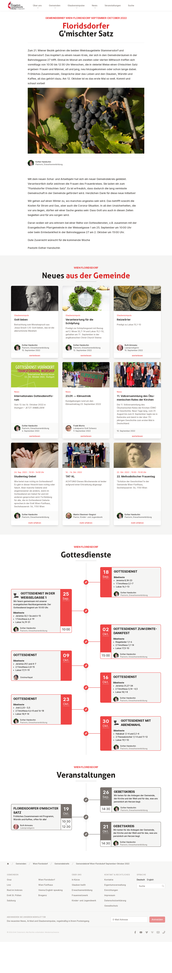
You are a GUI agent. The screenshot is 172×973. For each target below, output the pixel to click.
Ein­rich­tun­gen (111, 890)
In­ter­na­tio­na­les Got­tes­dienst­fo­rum (34, 397)
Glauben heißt (79, 885)
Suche (131, 5)
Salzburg (11, 900)
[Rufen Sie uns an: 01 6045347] (164, 932)
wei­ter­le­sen (34, 355)
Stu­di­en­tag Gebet (34, 476)
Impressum (109, 895)
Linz (9, 885)
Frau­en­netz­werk (80, 895)
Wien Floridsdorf (40, 864)
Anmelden (157, 919)
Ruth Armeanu (131, 345)
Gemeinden (21, 864)
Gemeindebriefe (62, 864)
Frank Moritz (79, 426)
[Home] (8, 864)
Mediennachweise (52, 932)
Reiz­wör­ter (137, 319)
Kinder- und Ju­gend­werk (84, 900)
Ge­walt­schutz (111, 905)
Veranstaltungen (113, 5)
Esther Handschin (43, 162)
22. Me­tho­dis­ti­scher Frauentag (137, 476)
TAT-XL (86, 476)
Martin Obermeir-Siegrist (84, 514)
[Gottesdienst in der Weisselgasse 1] (86, 611)
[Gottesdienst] (86, 582)
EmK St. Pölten (14, 895)
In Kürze (76, 879)
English (150, 879)
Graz (9, 879)
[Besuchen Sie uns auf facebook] (135, 932)
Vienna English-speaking (50, 890)
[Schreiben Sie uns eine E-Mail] (158, 932)
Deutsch (141, 879)
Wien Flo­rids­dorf (46, 879)
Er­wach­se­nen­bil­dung (82, 890)
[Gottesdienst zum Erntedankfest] (86, 641)
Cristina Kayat (26, 677)
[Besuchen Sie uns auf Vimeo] (146, 932)
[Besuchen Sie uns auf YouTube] (141, 932)
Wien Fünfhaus (45, 885)
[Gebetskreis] (86, 800)
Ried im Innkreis (14, 890)
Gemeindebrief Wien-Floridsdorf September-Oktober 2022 (102, 864)
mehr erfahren (34, 523)
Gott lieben (34, 319)
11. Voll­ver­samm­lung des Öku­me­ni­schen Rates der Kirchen (137, 397)
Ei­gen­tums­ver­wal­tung (115, 885)
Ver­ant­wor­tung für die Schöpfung (86, 321)
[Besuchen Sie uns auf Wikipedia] (152, 932)
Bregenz (42, 895)
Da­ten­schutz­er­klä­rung (115, 900)
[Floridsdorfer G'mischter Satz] (86, 817)
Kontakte (108, 879)
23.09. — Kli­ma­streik (86, 396)
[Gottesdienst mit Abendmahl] (86, 733)
